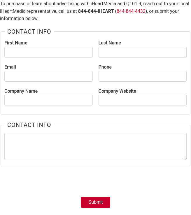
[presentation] (95, 183)
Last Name (110, 43)
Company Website (117, 91)
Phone (105, 67)
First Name (15, 43)
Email (10, 67)
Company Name (21, 91)
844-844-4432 (131, 11)
